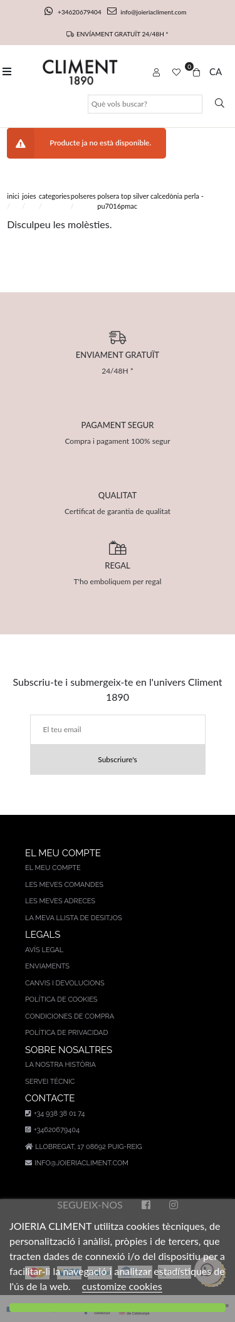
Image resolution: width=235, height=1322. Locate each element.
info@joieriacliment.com (146, 12)
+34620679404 (73, 12)
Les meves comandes (64, 885)
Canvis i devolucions (65, 983)
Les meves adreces (60, 901)
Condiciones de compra (69, 1016)
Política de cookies (61, 999)
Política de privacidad (66, 1033)
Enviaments (47, 966)
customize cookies (122, 1286)
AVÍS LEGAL (44, 950)
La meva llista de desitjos (73, 918)
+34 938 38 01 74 (55, 1114)
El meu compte (53, 868)
